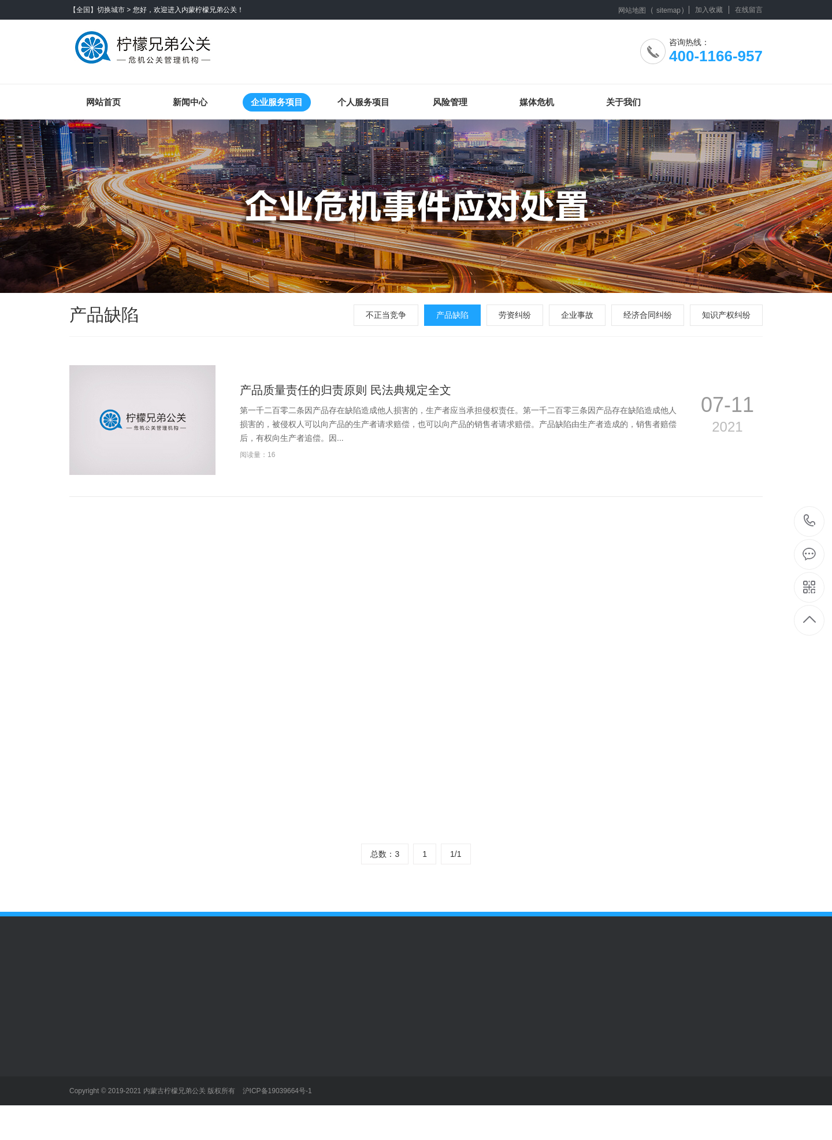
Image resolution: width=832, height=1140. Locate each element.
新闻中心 (190, 102)
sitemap (668, 10)
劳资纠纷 (515, 315)
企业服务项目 (277, 102)
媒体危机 (536, 102)
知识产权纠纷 (726, 315)
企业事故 (577, 315)
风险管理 (450, 102)
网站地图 (632, 10)
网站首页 (103, 102)
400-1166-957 (809, 521)
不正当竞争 (386, 315)
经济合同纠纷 (647, 315)
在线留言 (749, 10)
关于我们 (623, 102)
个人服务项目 (363, 102)
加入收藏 (709, 10)
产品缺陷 (452, 315)
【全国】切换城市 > (100, 10)
